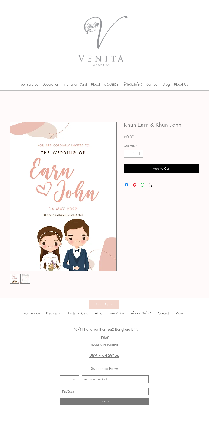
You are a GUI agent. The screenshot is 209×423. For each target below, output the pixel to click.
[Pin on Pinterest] (134, 184)
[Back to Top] (104, 304)
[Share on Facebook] (126, 184)
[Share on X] (150, 184)
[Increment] (140, 153)
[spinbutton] (133, 153)
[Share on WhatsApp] (142, 184)
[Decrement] (127, 153)
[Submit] (104, 401)
